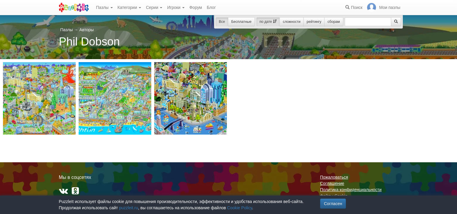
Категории (129, 7)
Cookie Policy (239, 207)
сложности (291, 22)
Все (222, 22)
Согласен (333, 203)
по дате (268, 22)
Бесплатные (241, 22)
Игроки (176, 7)
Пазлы (104, 7)
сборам (333, 22)
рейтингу (314, 22)
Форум (195, 7)
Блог (211, 7)
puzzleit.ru (128, 207)
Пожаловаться (334, 177)
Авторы (86, 29)
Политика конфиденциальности (351, 189)
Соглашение (332, 183)
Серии (154, 7)
